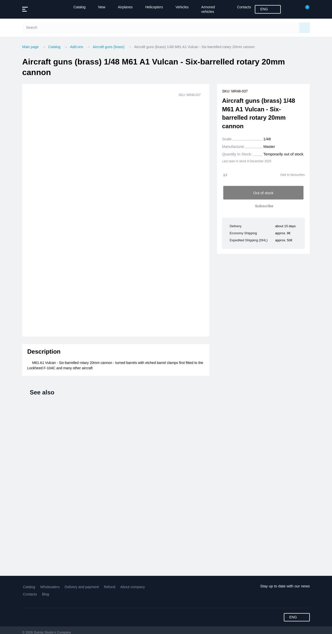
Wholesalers (50, 587)
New (101, 7)
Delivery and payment (82, 587)
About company (132, 587)
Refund (109, 587)
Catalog (79, 7)
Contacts (244, 7)
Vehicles (182, 7)
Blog (45, 594)
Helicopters (154, 7)
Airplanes (125, 7)
